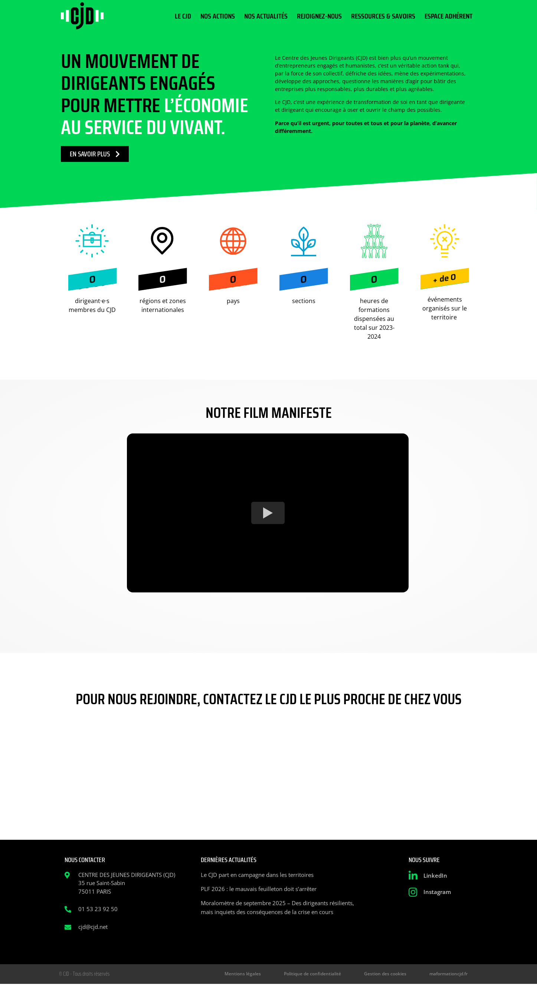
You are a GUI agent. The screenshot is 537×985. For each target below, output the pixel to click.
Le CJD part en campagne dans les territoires (257, 874)
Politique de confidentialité (331, 974)
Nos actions (217, 16)
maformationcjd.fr (451, 974)
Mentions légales (270, 974)
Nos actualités (266, 16)
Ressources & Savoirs (383, 16)
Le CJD (183, 16)
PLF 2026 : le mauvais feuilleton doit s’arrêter (259, 889)
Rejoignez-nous (319, 16)
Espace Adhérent (448, 16)
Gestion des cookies (396, 974)
